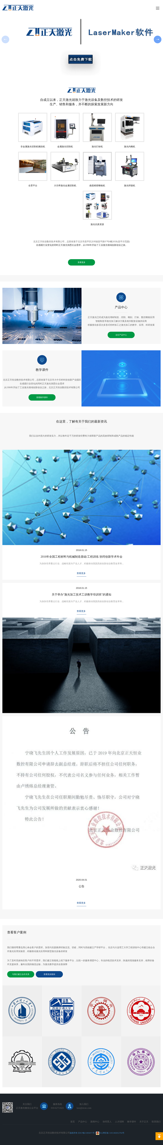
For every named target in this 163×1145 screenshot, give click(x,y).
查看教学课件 (42, 397)
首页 (72, 1121)
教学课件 (42, 363)
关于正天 (143, 1121)
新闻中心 (94, 1121)
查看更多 (81, 262)
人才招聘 (119, 1121)
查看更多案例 (49, 974)
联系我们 (156, 1121)
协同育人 (107, 1121)
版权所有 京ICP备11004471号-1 (83, 1133)
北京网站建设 (82, 1136)
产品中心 (121, 301)
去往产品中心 (121, 335)
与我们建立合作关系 (20, 974)
